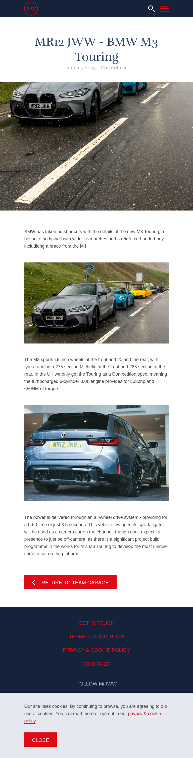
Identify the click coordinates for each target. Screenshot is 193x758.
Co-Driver (96, 664)
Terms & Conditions (96, 636)
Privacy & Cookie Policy (96, 650)
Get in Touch (96, 623)
